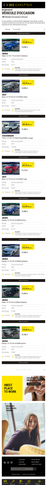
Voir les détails (23, 75)
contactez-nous (36, 464)
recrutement (35, 462)
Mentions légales (16, 474)
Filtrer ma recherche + (23, 33)
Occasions (22, 459)
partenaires (22, 464)
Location (21, 462)
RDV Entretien (35, 459)
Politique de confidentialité (28, 474)
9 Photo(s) (7, 69)
